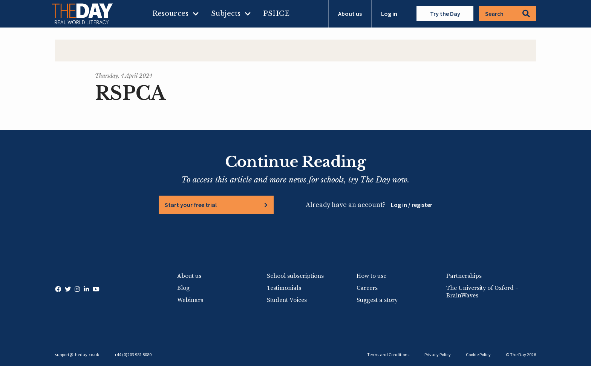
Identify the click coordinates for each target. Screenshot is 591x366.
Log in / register (411, 204)
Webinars (190, 300)
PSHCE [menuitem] (276, 13)
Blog (183, 288)
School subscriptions (295, 276)
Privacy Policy (437, 354)
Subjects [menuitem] (225, 13)
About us (350, 13)
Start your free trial (191, 204)
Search (507, 13)
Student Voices (287, 300)
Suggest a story (377, 300)
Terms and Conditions (388, 354)
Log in (389, 13)
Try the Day (445, 13)
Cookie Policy (478, 354)
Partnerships (464, 276)
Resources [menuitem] (170, 13)
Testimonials (284, 288)
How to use (371, 276)
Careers (367, 288)
